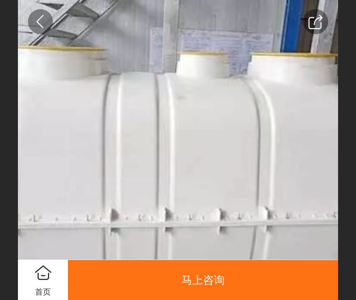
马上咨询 (203, 280)
